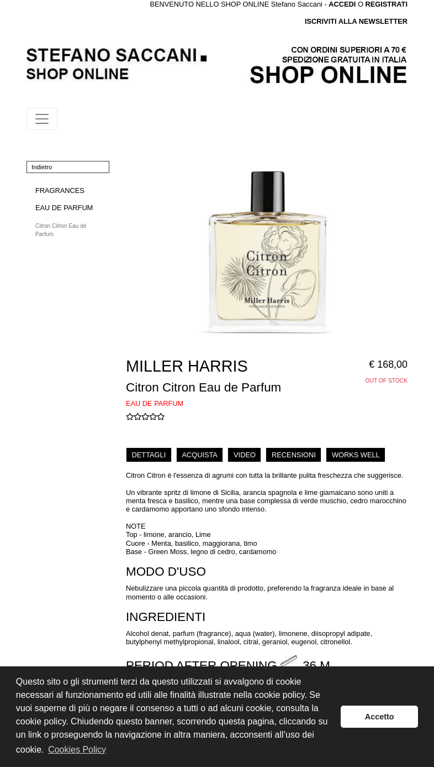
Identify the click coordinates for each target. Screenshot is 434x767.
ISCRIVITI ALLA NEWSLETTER (356, 21)
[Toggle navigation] (42, 119)
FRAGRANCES (59, 190)
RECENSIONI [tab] (294, 455)
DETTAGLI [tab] (149, 455)
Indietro (41, 167)
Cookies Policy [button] (77, 749)
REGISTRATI (386, 4)
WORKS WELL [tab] (356, 455)
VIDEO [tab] (245, 455)
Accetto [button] (379, 716)
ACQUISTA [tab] (199, 455)
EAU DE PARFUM (64, 208)
